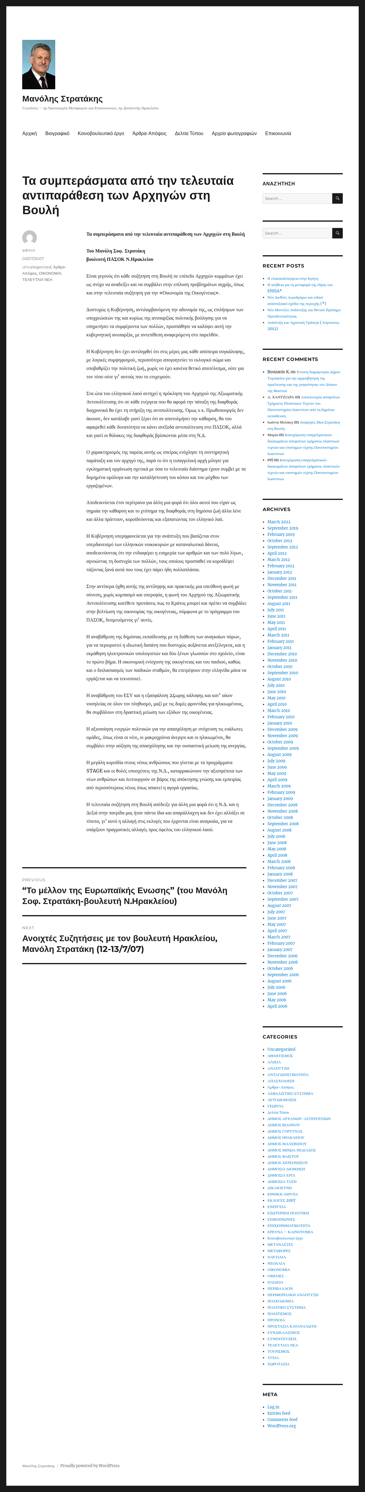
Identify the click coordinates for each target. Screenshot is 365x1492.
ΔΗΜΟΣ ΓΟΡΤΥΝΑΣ (285, 1131)
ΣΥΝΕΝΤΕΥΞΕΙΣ (282, 1338)
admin (28, 250)
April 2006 (277, 1006)
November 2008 (282, 811)
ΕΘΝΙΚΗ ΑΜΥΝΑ (282, 1194)
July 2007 (276, 911)
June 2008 (277, 842)
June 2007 (277, 918)
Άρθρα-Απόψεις (149, 133)
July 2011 (275, 610)
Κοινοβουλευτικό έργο (101, 133)
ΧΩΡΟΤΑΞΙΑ (278, 1363)
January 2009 (280, 798)
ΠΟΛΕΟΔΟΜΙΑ (280, 1301)
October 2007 (280, 893)
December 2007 (282, 880)
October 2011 (279, 591)
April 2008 (277, 855)
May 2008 (276, 849)
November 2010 (282, 660)
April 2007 (277, 930)
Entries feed (278, 1413)
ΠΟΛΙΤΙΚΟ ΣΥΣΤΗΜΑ (286, 1307)
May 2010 (276, 698)
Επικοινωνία (278, 133)
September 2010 (282, 672)
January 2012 (279, 572)
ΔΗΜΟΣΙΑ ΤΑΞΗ (282, 1181)
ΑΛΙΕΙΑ (274, 1062)
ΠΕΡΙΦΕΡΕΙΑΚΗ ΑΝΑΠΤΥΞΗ (292, 1294)
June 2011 (276, 616)
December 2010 (282, 654)
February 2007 (281, 943)
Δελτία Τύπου (189, 133)
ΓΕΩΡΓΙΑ (275, 1106)
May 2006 (276, 1000)
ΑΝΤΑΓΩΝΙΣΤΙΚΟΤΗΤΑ (288, 1074)
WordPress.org (281, 1425)
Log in (273, 1407)
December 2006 (282, 956)
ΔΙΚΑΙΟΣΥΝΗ (279, 1187)
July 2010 (276, 685)
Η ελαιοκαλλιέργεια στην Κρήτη (292, 278)
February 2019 (281, 534)
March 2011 (278, 635)
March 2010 (278, 710)
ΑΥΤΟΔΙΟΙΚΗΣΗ (281, 1099)
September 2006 (283, 974)
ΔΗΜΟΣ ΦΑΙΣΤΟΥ (283, 1156)
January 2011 (279, 647)
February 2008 (281, 867)
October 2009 (280, 742)
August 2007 (279, 905)
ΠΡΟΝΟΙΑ (276, 1319)
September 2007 (283, 899)
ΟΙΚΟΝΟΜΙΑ (50, 273)
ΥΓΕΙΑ (273, 1357)
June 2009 (277, 767)
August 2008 (279, 830)
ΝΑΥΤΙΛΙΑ (276, 1257)
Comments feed (282, 1419)
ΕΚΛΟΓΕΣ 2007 (281, 1200)
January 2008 (280, 874)
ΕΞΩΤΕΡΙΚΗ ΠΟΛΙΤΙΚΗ (288, 1213)
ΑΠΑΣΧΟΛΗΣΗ (280, 1080)
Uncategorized (36, 266)
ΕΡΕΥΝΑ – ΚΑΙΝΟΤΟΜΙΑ (290, 1231)
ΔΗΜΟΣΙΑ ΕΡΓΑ (281, 1175)
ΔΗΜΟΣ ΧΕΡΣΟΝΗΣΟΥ (287, 1162)
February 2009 (281, 792)
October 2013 (279, 540)
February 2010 (280, 716)
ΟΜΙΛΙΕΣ (275, 1275)
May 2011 (276, 622)
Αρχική (29, 133)
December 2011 (281, 578)
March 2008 (279, 861)
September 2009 (283, 748)
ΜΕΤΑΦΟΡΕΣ (279, 1250)
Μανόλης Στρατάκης (62, 98)
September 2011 (282, 597)
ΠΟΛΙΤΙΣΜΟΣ (279, 1313)
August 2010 (279, 679)
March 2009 (279, 786)
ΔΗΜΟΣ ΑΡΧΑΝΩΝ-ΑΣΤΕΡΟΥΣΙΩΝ (298, 1118)
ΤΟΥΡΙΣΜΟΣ (278, 1351)
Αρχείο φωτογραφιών (234, 133)
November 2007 (282, 886)
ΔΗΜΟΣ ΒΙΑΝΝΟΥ (283, 1124)
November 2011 (282, 584)
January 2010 (279, 723)
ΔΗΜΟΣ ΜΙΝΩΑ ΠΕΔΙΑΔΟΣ (291, 1150)
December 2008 (282, 805)
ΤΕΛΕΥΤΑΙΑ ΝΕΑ (37, 279)
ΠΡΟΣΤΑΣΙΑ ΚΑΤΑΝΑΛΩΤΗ (291, 1326)
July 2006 (276, 987)
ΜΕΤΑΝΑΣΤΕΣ (280, 1244)
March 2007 (279, 937)
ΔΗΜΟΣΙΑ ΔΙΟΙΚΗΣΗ (286, 1168)
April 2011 (276, 628)
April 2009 (277, 779)
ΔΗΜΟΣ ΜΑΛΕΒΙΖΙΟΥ (287, 1143)
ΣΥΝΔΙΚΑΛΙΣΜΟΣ (283, 1332)
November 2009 (282, 735)
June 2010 (276, 691)
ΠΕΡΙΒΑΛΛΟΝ (280, 1288)
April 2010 (277, 704)
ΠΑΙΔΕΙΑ (275, 1282)
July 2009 (276, 761)
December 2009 (282, 729)
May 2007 (276, 924)
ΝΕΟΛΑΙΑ (276, 1263)
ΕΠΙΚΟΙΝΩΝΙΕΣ (281, 1219)
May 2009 (276, 773)
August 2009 (279, 754)
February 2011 (280, 641)
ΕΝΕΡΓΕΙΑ (276, 1206)
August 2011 (278, 603)
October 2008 (280, 817)
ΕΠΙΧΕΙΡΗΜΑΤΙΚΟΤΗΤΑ (288, 1225)
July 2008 (276, 836)
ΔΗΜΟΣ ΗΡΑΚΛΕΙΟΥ (285, 1137)
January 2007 (280, 949)
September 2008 (283, 823)
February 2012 (280, 566)
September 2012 (282, 547)
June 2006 (277, 993)
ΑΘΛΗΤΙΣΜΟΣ (280, 1055)
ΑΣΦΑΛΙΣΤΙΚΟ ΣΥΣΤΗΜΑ (290, 1093)
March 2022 (279, 521)
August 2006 (279, 981)
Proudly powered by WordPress (90, 1465)
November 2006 (282, 962)
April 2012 (277, 553)
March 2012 (278, 559)
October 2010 (279, 666)
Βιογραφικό (57, 133)
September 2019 (282, 528)
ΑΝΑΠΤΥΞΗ (278, 1068)
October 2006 (280, 968)
